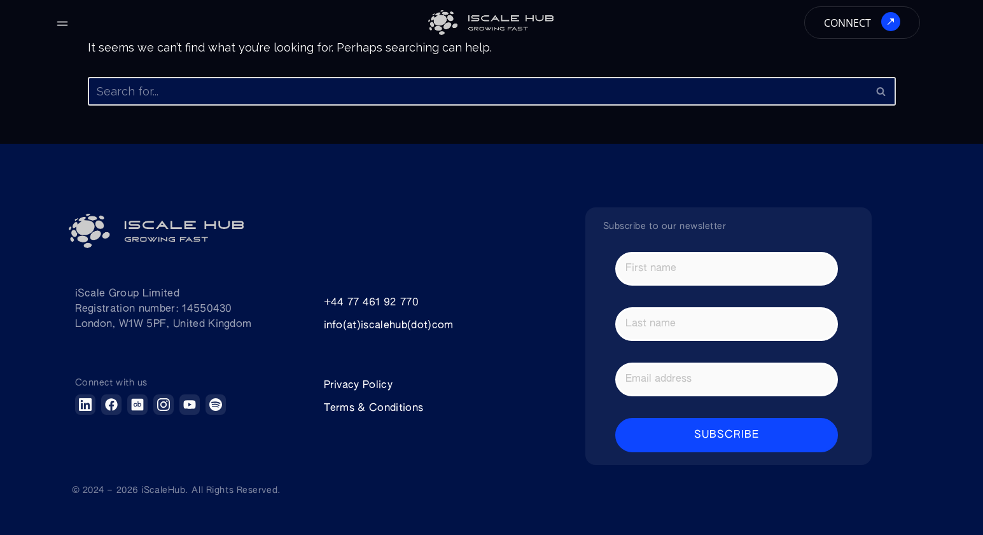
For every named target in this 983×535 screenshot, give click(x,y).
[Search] (477, 91)
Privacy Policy (358, 385)
